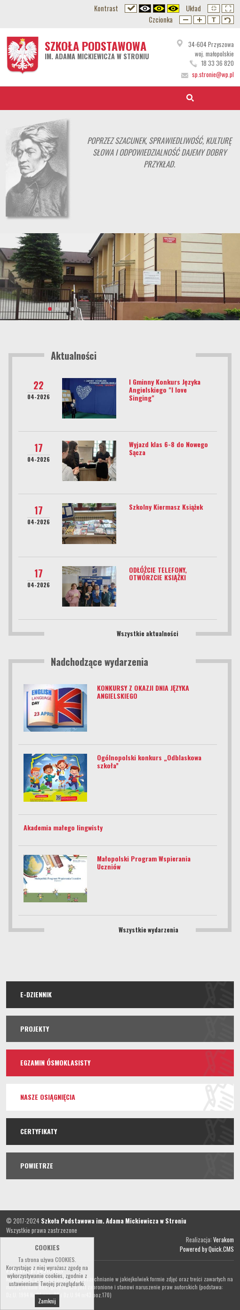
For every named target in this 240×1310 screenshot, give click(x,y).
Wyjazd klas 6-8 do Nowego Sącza (168, 448)
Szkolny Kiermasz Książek (166, 507)
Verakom (223, 1239)
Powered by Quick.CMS (207, 1249)
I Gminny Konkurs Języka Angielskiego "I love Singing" (164, 389)
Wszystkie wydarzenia (148, 929)
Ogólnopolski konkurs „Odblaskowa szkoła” (149, 761)
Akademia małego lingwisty (63, 827)
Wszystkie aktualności (147, 633)
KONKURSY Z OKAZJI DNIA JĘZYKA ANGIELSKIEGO (143, 692)
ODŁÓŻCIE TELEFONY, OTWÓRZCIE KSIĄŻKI (158, 574)
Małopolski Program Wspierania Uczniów (144, 862)
